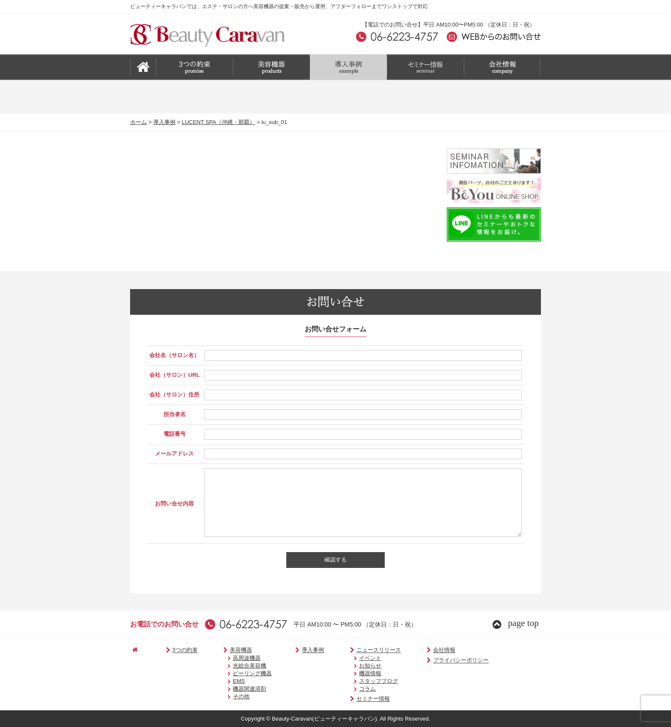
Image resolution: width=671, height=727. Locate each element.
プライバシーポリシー (438, 660)
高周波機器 (235, 658)
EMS (227, 681)
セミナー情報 (354, 699)
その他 (230, 696)
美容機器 (227, 650)
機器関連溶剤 (238, 689)
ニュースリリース (360, 650)
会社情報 (421, 650)
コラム (352, 689)
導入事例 (164, 122)
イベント (354, 658)
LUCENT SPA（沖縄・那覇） (218, 122)
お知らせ (354, 665)
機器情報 (354, 673)
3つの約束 (175, 650)
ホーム (138, 122)
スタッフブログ (363, 681)
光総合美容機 (238, 665)
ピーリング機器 (241, 673)
